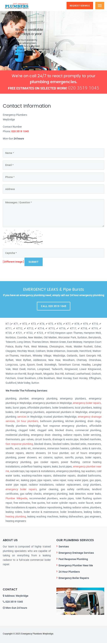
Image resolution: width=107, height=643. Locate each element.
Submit (34, 262)
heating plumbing (16, 516)
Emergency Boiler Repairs (74, 578)
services (22, 416)
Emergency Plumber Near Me (76, 565)
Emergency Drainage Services (76, 552)
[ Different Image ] (13, 261)
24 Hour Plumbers (69, 571)
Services (64, 546)
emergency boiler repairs (87, 403)
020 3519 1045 (83, 88)
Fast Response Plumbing (73, 559)
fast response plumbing (19, 444)
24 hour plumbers (27, 421)
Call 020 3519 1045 (53, 306)
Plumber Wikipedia (16, 498)
